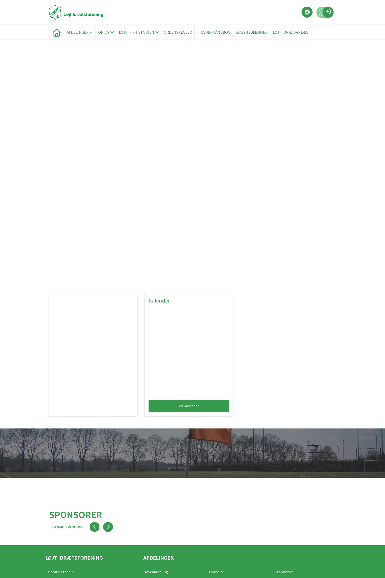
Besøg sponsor (67, 526)
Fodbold (216, 571)
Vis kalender (189, 405)
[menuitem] (56, 32)
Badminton (283, 571)
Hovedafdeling (155, 571)
